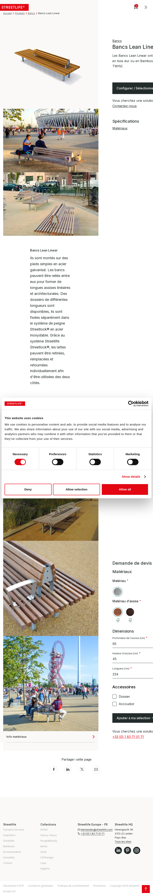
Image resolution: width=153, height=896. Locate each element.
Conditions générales (40, 885)
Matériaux (120, 128)
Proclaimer (99, 885)
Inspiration (9, 835)
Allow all (125, 489)
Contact (7, 863)
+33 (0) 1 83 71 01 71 (128, 737)
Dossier (124, 696)
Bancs (31, 13)
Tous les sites (123, 841)
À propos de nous (13, 829)
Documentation (12, 851)
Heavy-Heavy (48, 835)
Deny (28, 489)
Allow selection (76, 489)
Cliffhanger (47, 857)
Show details (131, 476)
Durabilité (8, 840)
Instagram (136, 850)
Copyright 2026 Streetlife (125, 885)
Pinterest (127, 850)
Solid (43, 851)
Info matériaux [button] (16, 736)
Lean (43, 863)
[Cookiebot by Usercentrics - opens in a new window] (131, 404)
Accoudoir (126, 704)
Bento (43, 846)
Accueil (7, 13)
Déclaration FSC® (13, 885)
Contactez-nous (124, 106)
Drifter (44, 829)
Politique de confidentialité (73, 885)
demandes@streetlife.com (97, 829)
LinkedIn (118, 850)
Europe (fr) (9, 891)
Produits (20, 13)
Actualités (9, 857)
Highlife (45, 868)
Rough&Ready (48, 840)
